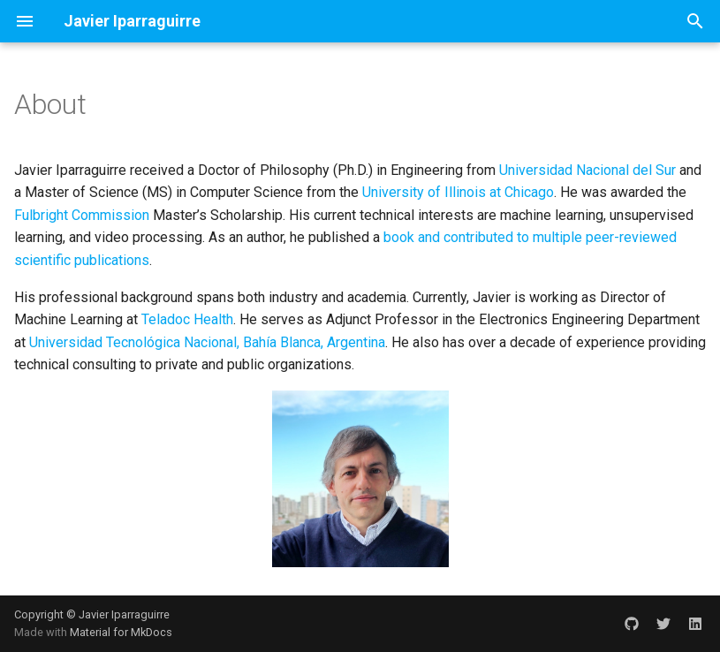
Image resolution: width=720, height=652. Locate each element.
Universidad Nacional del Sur (587, 170)
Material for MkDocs (121, 632)
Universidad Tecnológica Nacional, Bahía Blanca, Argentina (207, 342)
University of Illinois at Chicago (458, 192)
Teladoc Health (187, 319)
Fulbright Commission (81, 215)
